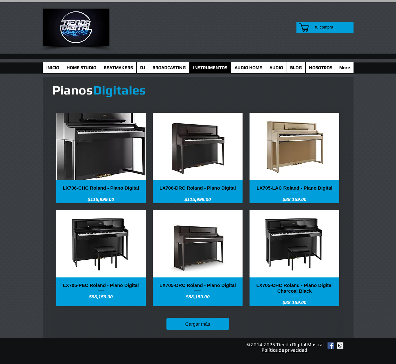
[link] (329, 27)
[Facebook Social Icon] (331, 345)
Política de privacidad (285, 350)
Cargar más (197, 324)
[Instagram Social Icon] (340, 345)
